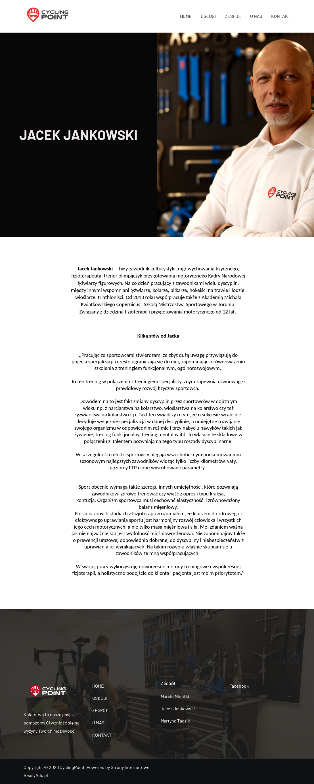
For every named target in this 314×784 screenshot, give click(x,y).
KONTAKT (280, 16)
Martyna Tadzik (175, 720)
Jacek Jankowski (178, 708)
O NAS (256, 16)
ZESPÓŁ (233, 16)
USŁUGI (208, 16)
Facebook (239, 685)
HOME (186, 16)
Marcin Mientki (175, 696)
